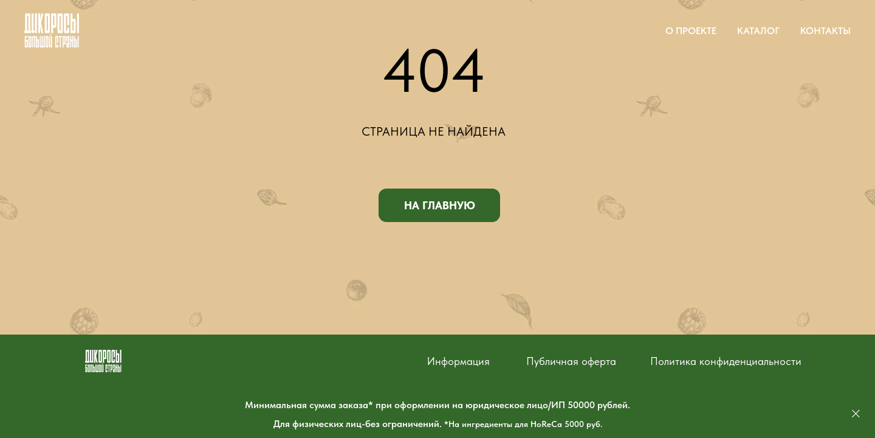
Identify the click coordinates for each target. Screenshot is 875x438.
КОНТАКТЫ (825, 30)
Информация (458, 361)
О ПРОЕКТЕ (690, 30)
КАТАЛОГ (758, 30)
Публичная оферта (571, 361)
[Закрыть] (856, 414)
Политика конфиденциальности (725, 361)
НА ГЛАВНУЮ (439, 205)
